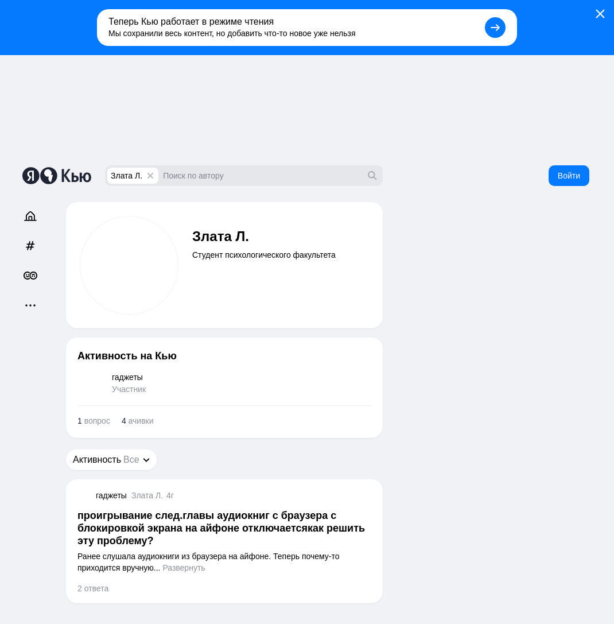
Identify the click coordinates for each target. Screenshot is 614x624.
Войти (569, 175)
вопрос (93, 420)
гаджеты (111, 495)
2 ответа (92, 588)
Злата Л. (126, 175)
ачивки (138, 420)
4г (170, 495)
